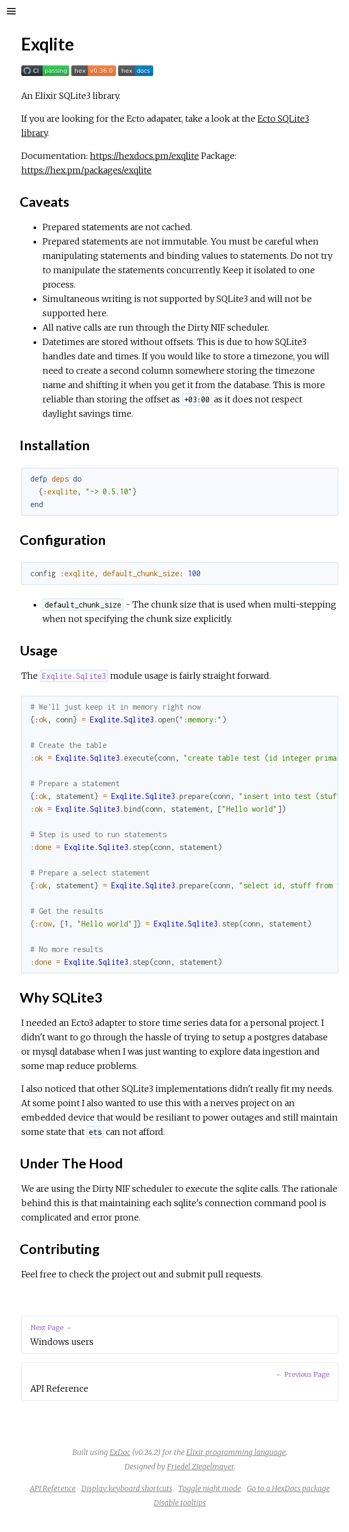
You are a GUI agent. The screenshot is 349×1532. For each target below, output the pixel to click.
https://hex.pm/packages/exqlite (86, 170)
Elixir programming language (236, 1452)
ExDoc (120, 1452)
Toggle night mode (209, 1488)
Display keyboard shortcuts (126, 1488)
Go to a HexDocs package (288, 1488)
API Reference (53, 1488)
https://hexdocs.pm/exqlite (144, 155)
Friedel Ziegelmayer (200, 1466)
